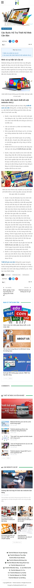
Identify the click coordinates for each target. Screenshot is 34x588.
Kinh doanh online (9, 471)
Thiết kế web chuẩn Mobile (17, 557)
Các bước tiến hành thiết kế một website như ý (16, 55)
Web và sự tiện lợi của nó (10, 53)
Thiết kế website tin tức (17, 570)
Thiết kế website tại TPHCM (17, 575)
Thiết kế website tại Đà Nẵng (17, 578)
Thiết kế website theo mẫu (17, 555)
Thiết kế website (6, 28)
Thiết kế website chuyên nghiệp (17, 552)
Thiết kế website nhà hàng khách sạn (17, 562)
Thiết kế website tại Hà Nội (17, 572)
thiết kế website (26, 274)
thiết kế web (8, 274)
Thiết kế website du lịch (17, 565)
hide (19, 50)
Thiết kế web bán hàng (11, 567)
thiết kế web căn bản (16, 274)
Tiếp (10, 378)
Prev (5, 378)
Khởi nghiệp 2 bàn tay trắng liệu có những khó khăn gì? (9, 292)
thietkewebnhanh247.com (19, 585)
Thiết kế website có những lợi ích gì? (24, 291)
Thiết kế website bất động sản (17, 560)
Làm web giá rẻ (25, 567)
